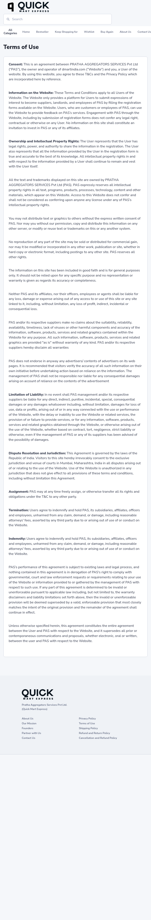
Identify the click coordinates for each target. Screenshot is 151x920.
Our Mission (29, 723)
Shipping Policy (88, 728)
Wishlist (89, 32)
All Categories (10, 31)
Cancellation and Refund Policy (98, 738)
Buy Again (107, 32)
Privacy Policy (87, 718)
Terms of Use (87, 723)
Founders (27, 728)
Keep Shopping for (66, 32)
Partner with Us (31, 733)
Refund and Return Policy (94, 733)
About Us (125, 32)
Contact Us (28, 738)
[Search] (57, 19)
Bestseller (42, 32)
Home (26, 32)
